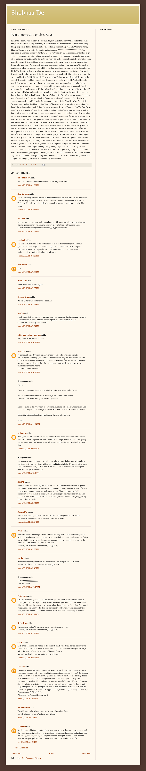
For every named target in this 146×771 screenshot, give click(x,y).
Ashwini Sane (23, 194)
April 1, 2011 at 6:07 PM (27, 718)
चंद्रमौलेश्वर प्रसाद (24, 178)
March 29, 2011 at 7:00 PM (28, 272)
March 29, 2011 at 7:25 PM (28, 288)
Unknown (22, 433)
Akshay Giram (24, 297)
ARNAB (21, 482)
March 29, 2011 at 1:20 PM (28, 185)
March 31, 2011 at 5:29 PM (28, 633)
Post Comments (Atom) (31, 758)
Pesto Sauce (22, 281)
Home (51, 754)
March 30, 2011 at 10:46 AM (29, 473)
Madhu (21, 313)
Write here (22, 596)
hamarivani (22, 264)
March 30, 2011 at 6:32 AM (28, 449)
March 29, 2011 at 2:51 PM (28, 231)
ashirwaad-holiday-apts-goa (29, 335)
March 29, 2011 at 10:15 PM (29, 342)
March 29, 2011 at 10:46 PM (29, 372)
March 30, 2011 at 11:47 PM (29, 587)
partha (20, 558)
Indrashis (22, 218)
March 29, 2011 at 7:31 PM (28, 304)
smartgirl (21, 351)
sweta (20, 531)
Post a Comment (21, 748)
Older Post (86, 754)
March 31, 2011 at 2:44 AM (28, 614)
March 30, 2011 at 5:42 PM (28, 568)
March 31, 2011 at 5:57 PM (28, 658)
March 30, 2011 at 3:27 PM (28, 522)
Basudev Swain (24, 707)
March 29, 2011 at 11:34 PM (29, 424)
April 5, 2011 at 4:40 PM (27, 742)
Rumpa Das (22, 512)
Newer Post (16, 754)
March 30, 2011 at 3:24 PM (28, 503)
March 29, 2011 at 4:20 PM (28, 256)
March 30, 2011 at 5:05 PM (28, 549)
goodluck (21, 240)
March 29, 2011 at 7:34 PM (28, 326)
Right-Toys (22, 623)
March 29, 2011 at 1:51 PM (28, 210)
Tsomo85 (21, 667)
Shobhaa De (27, 12)
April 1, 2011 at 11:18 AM (28, 699)
